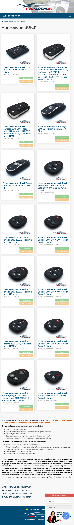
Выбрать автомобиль (60, 495)
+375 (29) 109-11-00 (37, 509)
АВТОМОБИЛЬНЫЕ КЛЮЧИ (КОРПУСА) (16, 487)
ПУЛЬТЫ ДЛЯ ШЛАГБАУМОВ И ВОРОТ (16, 497)
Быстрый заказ (26, 81)
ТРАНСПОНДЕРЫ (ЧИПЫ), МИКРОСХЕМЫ (17, 494)
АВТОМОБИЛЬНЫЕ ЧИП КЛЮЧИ (14, 22)
